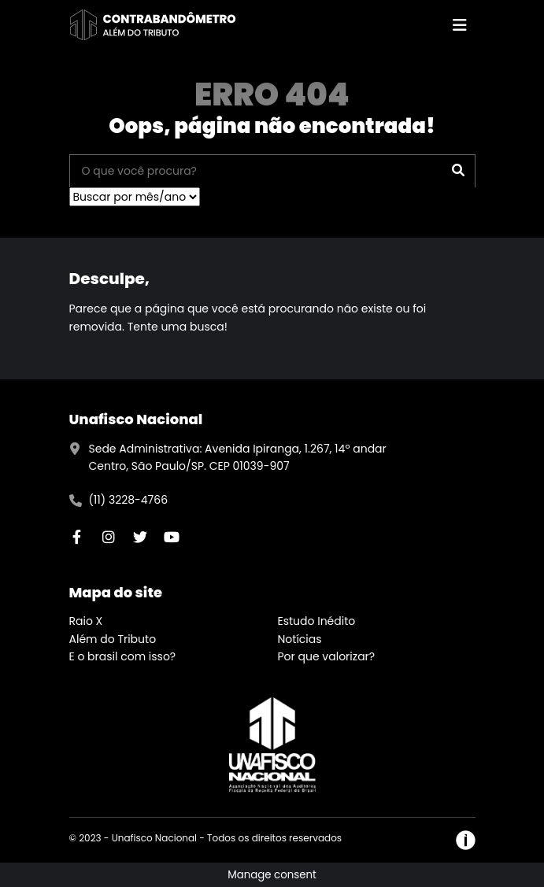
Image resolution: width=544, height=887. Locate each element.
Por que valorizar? (327, 656)
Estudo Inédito (317, 621)
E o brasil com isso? (122, 656)
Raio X (86, 621)
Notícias (300, 639)
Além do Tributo (113, 639)
